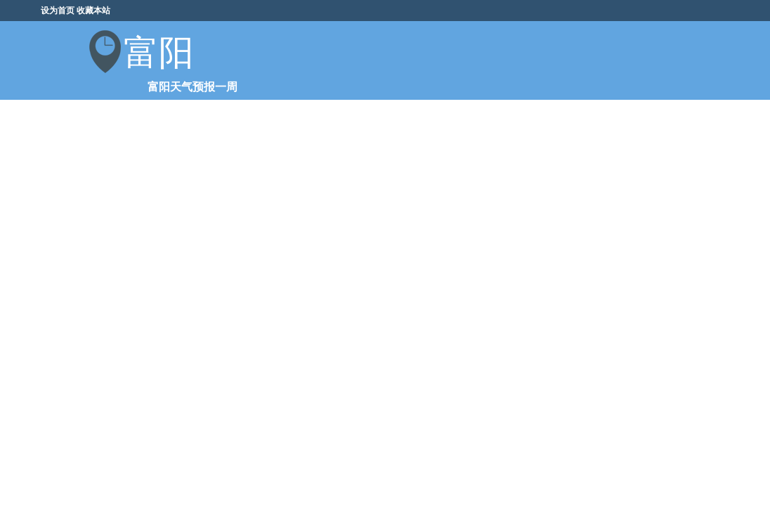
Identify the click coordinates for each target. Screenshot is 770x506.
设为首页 (57, 10)
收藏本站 (93, 10)
